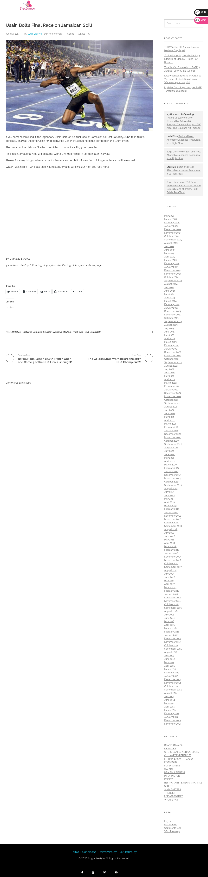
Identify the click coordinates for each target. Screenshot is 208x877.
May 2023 (169, 335)
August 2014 (170, 693)
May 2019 (169, 498)
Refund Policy (128, 852)
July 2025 (169, 246)
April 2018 (169, 543)
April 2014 (169, 706)
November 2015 (172, 642)
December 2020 (172, 434)
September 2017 (173, 567)
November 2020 (172, 437)
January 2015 (171, 676)
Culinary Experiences (177, 755)
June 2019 (169, 495)
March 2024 (170, 301)
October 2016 (171, 604)
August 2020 (171, 447)
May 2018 (169, 539)
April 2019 (169, 502)
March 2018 (170, 546)
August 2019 (170, 488)
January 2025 (171, 267)
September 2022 (173, 362)
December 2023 (172, 311)
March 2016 (170, 628)
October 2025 (171, 236)
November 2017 (172, 560)
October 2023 (171, 318)
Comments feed (173, 828)
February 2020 (172, 468)
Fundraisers (172, 765)
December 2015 (172, 638)
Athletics (16, 332)
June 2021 (169, 413)
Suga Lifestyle (34, 33)
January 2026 (171, 226)
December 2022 (172, 352)
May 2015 (169, 662)
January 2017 (171, 594)
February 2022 (171, 386)
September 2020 (173, 444)
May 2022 (169, 376)
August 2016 (170, 611)
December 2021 (172, 393)
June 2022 (169, 372)
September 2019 (173, 485)
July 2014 (169, 696)
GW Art (168, 769)
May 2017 (169, 580)
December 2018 (172, 515)
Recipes (168, 779)
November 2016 (172, 601)
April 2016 (169, 625)
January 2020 (171, 471)
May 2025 (169, 253)
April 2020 (169, 461)
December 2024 (172, 270)
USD (200, 12)
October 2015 (171, 645)
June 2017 (169, 577)
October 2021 (171, 400)
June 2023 (169, 331)
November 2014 (172, 683)
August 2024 (171, 284)
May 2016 (169, 621)
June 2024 (169, 290)
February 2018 (171, 550)
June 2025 (169, 250)
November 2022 (172, 355)
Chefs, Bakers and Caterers (181, 752)
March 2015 (170, 669)
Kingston (47, 332)
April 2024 (169, 297)
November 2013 (172, 723)
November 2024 (172, 273)
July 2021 (169, 410)
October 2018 (171, 522)
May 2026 (169, 215)
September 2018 (173, 526)
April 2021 (169, 420)
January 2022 (171, 389)
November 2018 (172, 519)
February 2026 (172, 222)
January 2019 (171, 512)
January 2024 (171, 308)
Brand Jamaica (173, 745)
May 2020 (169, 458)
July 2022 (169, 369)
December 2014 (172, 679)
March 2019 (170, 505)
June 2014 (169, 700)
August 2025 (170, 243)
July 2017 (169, 573)
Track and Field (80, 332)
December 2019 (172, 475)
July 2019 (169, 492)
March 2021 (170, 423)
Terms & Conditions (84, 852)
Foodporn (170, 762)
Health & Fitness (174, 772)
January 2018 (171, 553)
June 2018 (169, 536)
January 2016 (171, 635)
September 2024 (173, 280)
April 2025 (169, 256)
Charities (170, 748)
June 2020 (169, 454)
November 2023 (172, 314)
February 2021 (171, 427)
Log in (167, 821)
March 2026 (170, 219)
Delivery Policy (108, 852)
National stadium (62, 332)
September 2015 (173, 648)
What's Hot (84, 33)
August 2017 (170, 570)
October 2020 (171, 440)
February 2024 (171, 304)
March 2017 (170, 587)
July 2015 (169, 655)
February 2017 (171, 590)
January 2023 (171, 348)
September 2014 (173, 689)
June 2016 (169, 618)
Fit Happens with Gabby (178, 759)
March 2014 (170, 710)
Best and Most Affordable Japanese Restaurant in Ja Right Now (184, 139)
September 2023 (173, 321)
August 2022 (170, 365)
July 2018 (169, 533)
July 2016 (169, 614)
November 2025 (172, 233)
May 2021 (169, 417)
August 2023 (170, 325)
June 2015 (169, 659)
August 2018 (170, 529)
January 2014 (171, 717)
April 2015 (169, 665)
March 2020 (170, 464)
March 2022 (170, 383)
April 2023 (169, 338)
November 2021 (172, 396)
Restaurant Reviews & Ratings (183, 782)
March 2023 (170, 342)
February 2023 (171, 345)
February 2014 (171, 713)
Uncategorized (173, 796)
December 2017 (172, 556)
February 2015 (171, 672)
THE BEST (169, 793)
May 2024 (169, 294)
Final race (27, 332)
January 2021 (171, 430)
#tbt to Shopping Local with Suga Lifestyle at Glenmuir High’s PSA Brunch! (182, 59)
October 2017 (171, 563)
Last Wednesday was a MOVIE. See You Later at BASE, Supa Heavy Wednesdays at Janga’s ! (182, 79)
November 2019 (172, 478)
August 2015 (170, 652)
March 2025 (170, 260)
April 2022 (169, 379)
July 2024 (169, 287)
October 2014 (171, 686)
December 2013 (172, 720)
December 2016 (172, 597)
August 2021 (170, 406)
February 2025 (171, 263)
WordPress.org (172, 831)
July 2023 (169, 328)
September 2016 (173, 608)
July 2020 (169, 451)
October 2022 (171, 359)
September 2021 (173, 403)
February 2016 (171, 631)
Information (172, 776)
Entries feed (170, 824)
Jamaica (37, 332)
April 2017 (169, 584)
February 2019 (171, 509)
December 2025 (172, 229)
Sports (70, 33)
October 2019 (171, 481)
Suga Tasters (172, 789)
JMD (200, 20)
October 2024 (171, 277)
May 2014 (169, 703)
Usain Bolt (95, 332)
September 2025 (173, 239)
